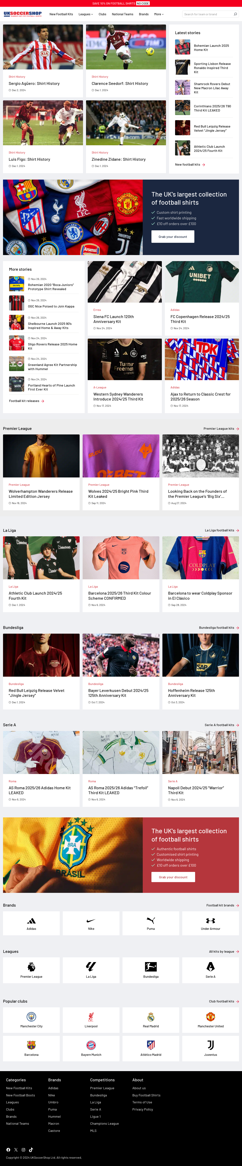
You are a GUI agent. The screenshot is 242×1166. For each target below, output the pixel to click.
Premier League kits (219, 428)
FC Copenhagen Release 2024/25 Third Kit (200, 319)
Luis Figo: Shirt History (29, 159)
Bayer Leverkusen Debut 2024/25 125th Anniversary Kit (118, 693)
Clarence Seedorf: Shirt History (120, 83)
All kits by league (221, 951)
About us (139, 1088)
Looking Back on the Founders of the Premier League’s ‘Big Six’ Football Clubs (197, 493)
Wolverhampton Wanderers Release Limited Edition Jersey (41, 493)
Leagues (12, 1102)
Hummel (54, 1116)
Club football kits (221, 1001)
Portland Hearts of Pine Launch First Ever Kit (51, 387)
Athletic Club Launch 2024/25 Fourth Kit (209, 149)
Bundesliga (16, 684)
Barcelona (31, 1054)
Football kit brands (220, 905)
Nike (91, 928)
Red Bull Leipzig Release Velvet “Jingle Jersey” (212, 128)
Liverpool (91, 1026)
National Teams (17, 1123)
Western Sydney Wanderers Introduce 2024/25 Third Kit (118, 396)
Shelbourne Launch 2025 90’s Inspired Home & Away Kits (50, 326)
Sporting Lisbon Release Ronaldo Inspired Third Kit (212, 68)
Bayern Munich (91, 1054)
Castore (54, 1130)
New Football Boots (20, 1095)
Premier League (19, 484)
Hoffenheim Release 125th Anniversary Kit (191, 693)
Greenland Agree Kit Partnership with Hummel (52, 367)
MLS (93, 1130)
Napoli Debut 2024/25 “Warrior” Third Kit (196, 790)
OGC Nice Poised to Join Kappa (51, 306)
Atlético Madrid (150, 1054)
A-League (99, 387)
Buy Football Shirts (146, 1095)
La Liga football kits (219, 530)
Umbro (53, 1102)
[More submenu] (163, 14)
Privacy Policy (142, 1109)
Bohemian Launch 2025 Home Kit (211, 48)
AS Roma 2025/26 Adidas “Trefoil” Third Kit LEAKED (118, 790)
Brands (11, 1116)
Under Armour (210, 928)
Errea (97, 309)
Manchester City (31, 1026)
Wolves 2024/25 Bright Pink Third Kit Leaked (118, 493)
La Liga (13, 586)
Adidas (175, 309)
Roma (12, 781)
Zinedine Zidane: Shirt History (119, 159)
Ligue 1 (95, 1116)
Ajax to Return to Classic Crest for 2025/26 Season (201, 396)
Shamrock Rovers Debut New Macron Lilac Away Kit (212, 88)
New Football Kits (19, 1088)
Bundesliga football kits (216, 627)
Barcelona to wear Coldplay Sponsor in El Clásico (200, 595)
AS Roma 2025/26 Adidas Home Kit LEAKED (40, 790)
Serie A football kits (219, 725)
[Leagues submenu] (92, 14)
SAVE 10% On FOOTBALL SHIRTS (121, 3)
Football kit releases (24, 401)
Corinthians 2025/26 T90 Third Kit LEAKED (212, 108)
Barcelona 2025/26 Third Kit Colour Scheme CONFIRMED (119, 595)
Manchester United (211, 1026)
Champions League (104, 1123)
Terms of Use (142, 1102)
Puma (151, 928)
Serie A (173, 781)
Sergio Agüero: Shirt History (34, 83)
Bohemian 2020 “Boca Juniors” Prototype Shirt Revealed (51, 287)
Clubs (10, 1109)
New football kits (187, 164)
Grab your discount (173, 236)
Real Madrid (151, 1026)
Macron (53, 1123)
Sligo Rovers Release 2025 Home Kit (52, 346)
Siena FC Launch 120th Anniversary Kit (113, 319)
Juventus (210, 1054)
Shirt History (17, 76)
